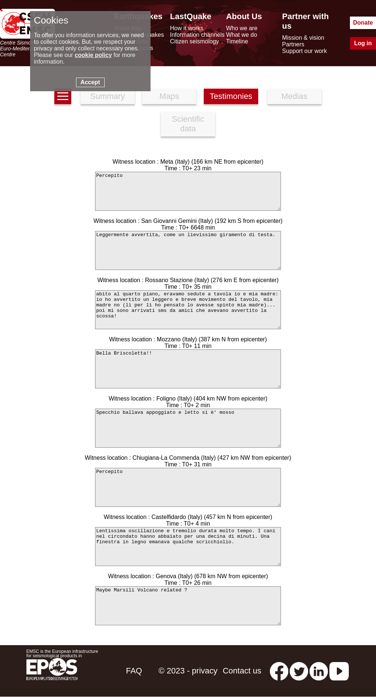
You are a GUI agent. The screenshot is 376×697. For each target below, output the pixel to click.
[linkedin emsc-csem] (319, 670)
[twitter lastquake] (299, 670)
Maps (169, 96)
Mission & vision (303, 38)
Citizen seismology (194, 41)
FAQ (134, 670)
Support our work (304, 51)
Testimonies (231, 96)
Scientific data (188, 123)
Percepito (188, 191)
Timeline (237, 41)
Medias (294, 96)
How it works (186, 28)
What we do (241, 35)
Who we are (241, 28)
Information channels (197, 35)
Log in (363, 43)
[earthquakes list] (62, 96)
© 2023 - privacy (188, 670)
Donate (363, 22)
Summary (107, 96)
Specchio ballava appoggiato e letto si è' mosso (188, 428)
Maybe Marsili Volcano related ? (188, 605)
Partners (293, 44)
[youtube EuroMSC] (339, 670)
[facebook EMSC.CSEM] (279, 670)
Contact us (242, 670)
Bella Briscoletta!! (188, 368)
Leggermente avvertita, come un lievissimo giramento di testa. (188, 250)
